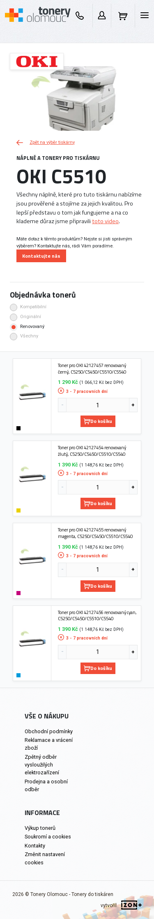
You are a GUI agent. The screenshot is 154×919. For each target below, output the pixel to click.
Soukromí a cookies (48, 837)
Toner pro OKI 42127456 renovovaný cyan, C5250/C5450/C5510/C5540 (97, 615)
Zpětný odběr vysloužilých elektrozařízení (42, 765)
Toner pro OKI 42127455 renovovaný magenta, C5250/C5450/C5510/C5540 (95, 532)
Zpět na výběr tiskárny (45, 142)
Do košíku (98, 421)
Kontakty (35, 846)
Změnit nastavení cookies (45, 858)
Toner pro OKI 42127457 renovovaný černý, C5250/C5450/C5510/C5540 (92, 368)
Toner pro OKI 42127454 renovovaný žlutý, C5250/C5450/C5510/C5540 (92, 450)
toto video (105, 221)
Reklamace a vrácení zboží (49, 744)
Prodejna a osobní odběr (46, 785)
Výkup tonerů (40, 828)
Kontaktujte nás (41, 256)
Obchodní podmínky (49, 731)
